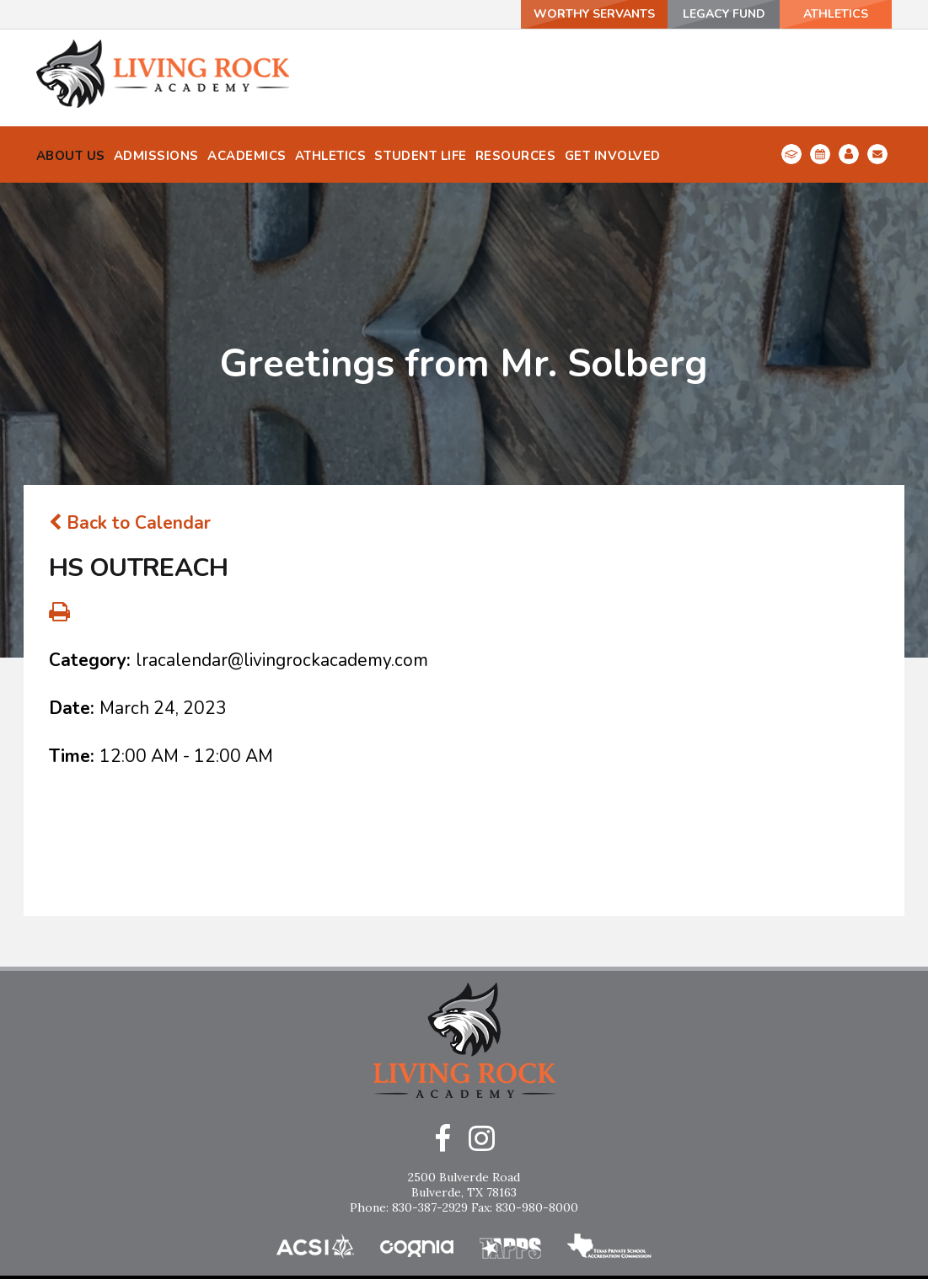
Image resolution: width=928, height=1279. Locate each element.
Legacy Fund (724, 14)
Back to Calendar (130, 445)
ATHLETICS (835, 14)
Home (464, 1222)
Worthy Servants (594, 14)
